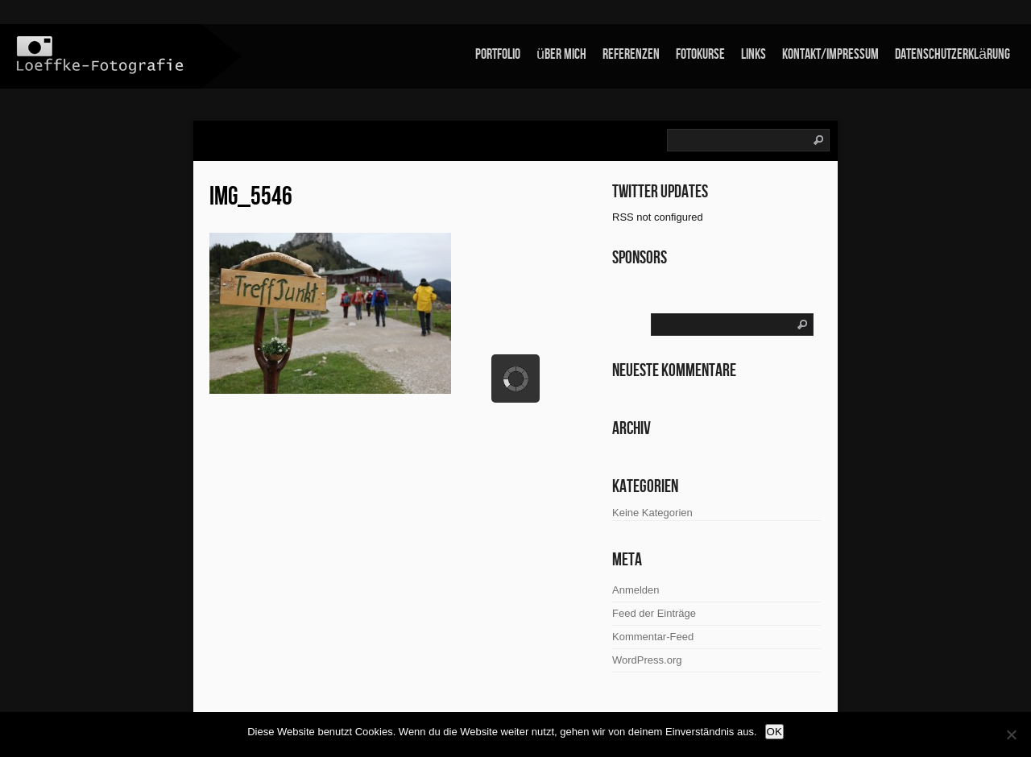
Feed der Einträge (654, 613)
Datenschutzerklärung (952, 54)
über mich (561, 54)
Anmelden (636, 590)
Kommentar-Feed (653, 637)
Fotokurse (700, 54)
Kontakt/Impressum (830, 54)
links (753, 54)
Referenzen (631, 54)
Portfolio (497, 54)
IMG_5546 (250, 197)
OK (774, 732)
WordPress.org (646, 660)
